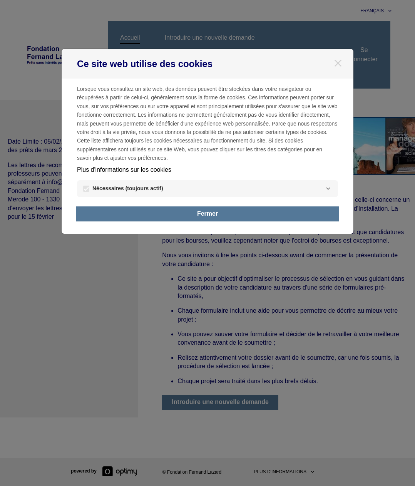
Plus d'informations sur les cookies (124, 169)
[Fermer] (338, 63)
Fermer (207, 213)
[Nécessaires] (328, 188)
